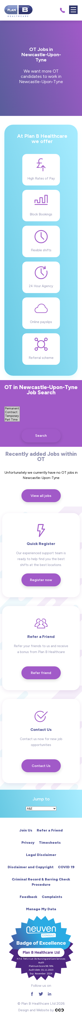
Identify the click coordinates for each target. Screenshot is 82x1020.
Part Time (12, 419)
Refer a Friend (50, 830)
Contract (12, 412)
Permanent (12, 408)
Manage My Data (41, 909)
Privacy (28, 842)
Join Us (25, 830)
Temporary (12, 416)
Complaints (52, 897)
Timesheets (50, 842)
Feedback (28, 897)
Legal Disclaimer (41, 855)
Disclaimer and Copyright (31, 867)
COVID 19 (66, 867)
